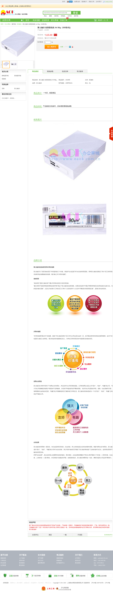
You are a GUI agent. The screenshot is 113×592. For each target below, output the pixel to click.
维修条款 (59, 560)
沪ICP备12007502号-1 (98, 583)
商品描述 (35, 71)
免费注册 (77, 1)
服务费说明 (41, 563)
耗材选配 (36, 20)
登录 (63, 1)
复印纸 (56, 16)
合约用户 (99, 1)
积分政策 (3, 563)
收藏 (61, 47)
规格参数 (50, 71)
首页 (27, 20)
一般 (65, 535)
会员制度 (3, 565)
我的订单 (91, 1)
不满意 (80, 535)
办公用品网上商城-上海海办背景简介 (18, 6)
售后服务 (80, 71)
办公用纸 (7, 24)
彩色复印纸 (17, 75)
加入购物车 (51, 47)
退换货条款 (59, 558)
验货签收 (22, 563)
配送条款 (22, 565)
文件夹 (70, 16)
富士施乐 (17, 88)
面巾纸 (76, 16)
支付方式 (40, 560)
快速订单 (64, 20)
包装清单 (65, 71)
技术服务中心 (60, 563)
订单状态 (3, 560)
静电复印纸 (5, 75)
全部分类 (12, 20)
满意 (50, 535)
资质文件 (78, 560)
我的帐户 (84, 1)
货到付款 (22, 560)
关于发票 (40, 558)
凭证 (45, 16)
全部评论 (35, 535)
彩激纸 (19, 24)
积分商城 (54, 20)
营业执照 (78, 563)
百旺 (3, 88)
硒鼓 (50, 16)
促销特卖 (45, 20)
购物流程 (3, 558)
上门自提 (22, 558)
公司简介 (78, 558)
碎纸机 (63, 16)
